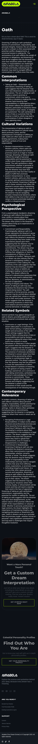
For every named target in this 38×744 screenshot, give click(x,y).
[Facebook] (9, 741)
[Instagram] (2, 741)
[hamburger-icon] (34, 4)
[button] (19, 17)
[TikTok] (6, 741)
